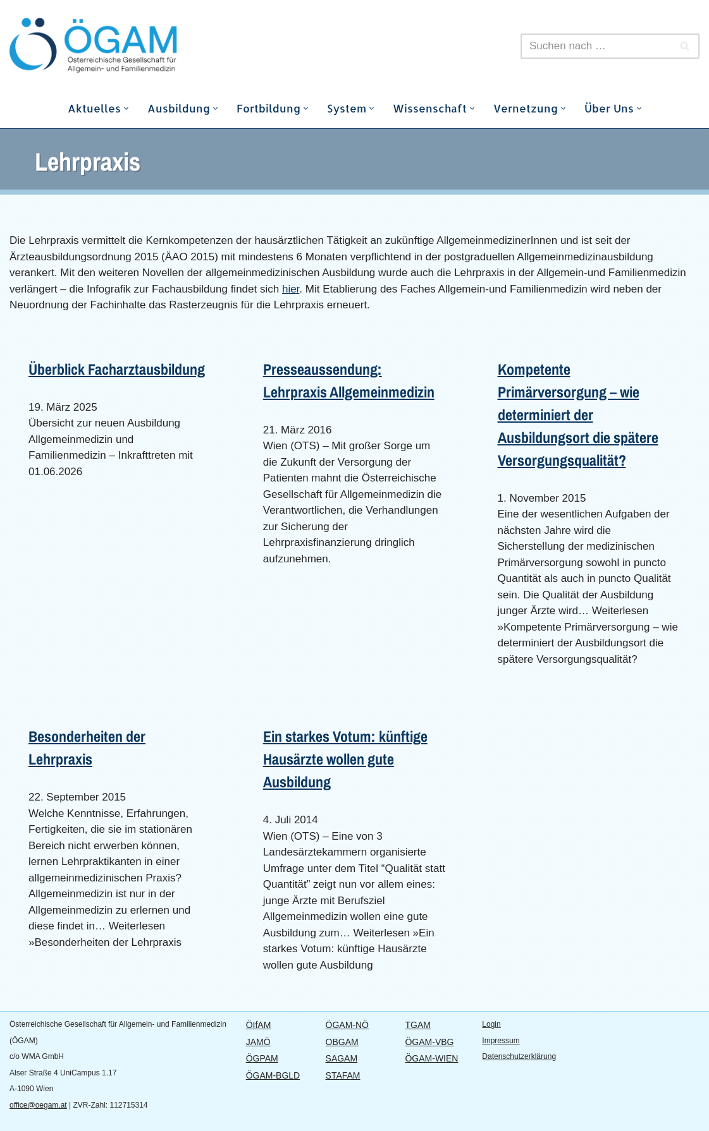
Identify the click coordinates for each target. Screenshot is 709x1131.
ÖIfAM (258, 1025)
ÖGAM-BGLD (273, 1075)
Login (491, 1024)
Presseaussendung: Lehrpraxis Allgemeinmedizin (349, 380)
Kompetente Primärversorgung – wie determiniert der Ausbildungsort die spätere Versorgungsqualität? (578, 414)
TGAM (417, 1025)
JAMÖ (258, 1042)
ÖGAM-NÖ (347, 1025)
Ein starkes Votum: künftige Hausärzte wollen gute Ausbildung (345, 759)
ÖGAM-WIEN (431, 1058)
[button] (126, 108)
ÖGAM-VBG (429, 1042)
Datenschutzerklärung (519, 1056)
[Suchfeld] (596, 46)
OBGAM (342, 1042)
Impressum (500, 1040)
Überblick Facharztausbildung (116, 369)
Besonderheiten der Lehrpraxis (86, 747)
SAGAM (342, 1058)
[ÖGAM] (123, 45)
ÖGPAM (262, 1058)
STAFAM (343, 1075)
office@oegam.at (38, 1105)
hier (290, 289)
